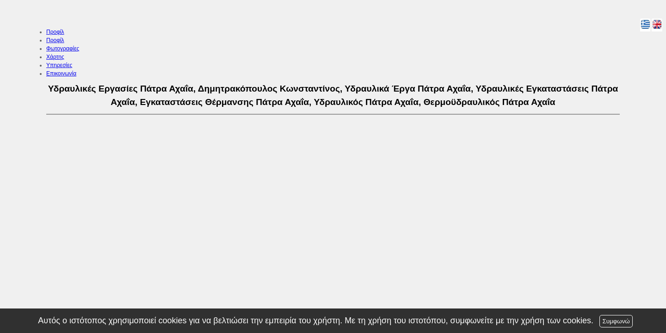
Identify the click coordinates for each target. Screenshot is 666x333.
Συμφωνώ (615, 321)
